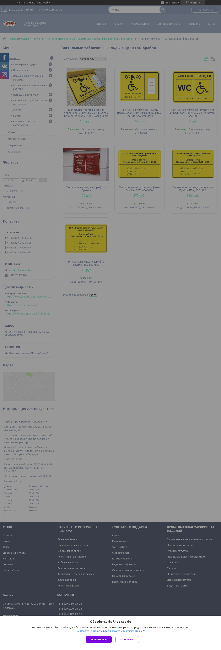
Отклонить (127, 639)
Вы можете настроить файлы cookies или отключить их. (109, 631)
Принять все (99, 639)
